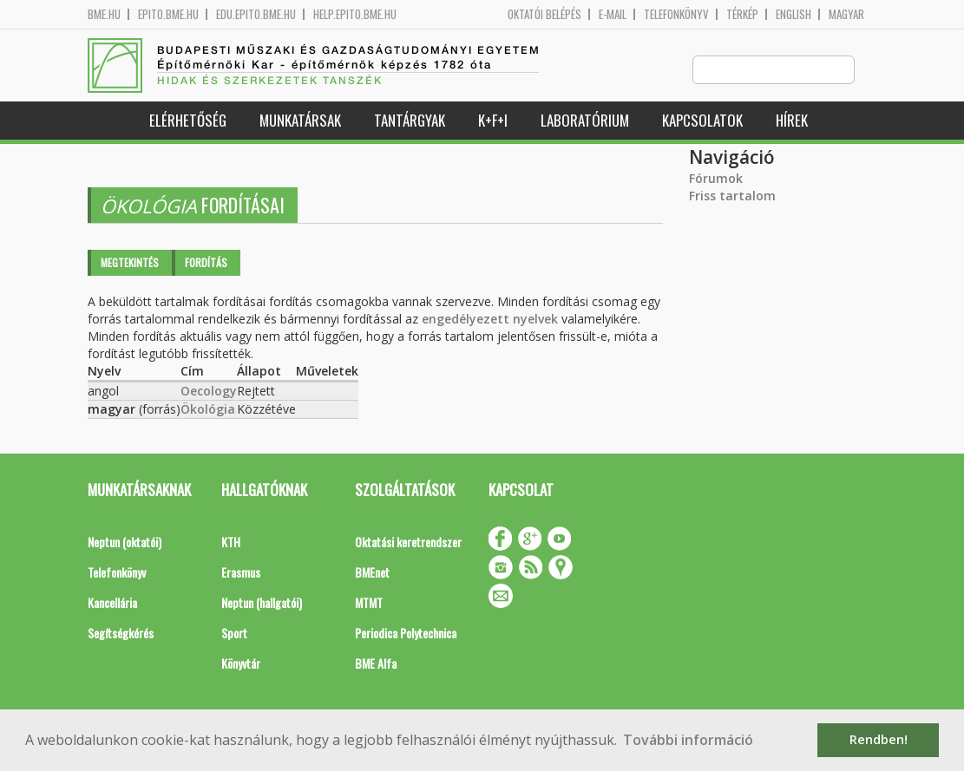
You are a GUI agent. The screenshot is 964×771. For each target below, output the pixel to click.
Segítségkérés (121, 633)
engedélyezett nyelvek (490, 319)
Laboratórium (585, 121)
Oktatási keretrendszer (408, 542)
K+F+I (493, 121)
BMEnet (372, 573)
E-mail (612, 14)
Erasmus (240, 573)
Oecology (208, 391)
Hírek (792, 121)
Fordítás (206, 263)
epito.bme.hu (168, 14)
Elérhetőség (187, 121)
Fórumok (716, 179)
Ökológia (207, 410)
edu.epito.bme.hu (256, 14)
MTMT (369, 603)
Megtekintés (130, 263)
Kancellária (112, 603)
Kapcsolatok (702, 121)
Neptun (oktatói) (124, 542)
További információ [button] (688, 739)
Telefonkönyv (676, 14)
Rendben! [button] (878, 739)
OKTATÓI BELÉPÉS (544, 14)
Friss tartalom (732, 196)
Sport (234, 633)
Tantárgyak (409, 121)
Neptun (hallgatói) (261, 603)
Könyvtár (240, 664)
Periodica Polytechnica (405, 633)
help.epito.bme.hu (355, 14)
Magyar (846, 14)
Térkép (742, 14)
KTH (230, 542)
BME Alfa (376, 664)
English (793, 14)
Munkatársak (300, 121)
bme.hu (104, 14)
